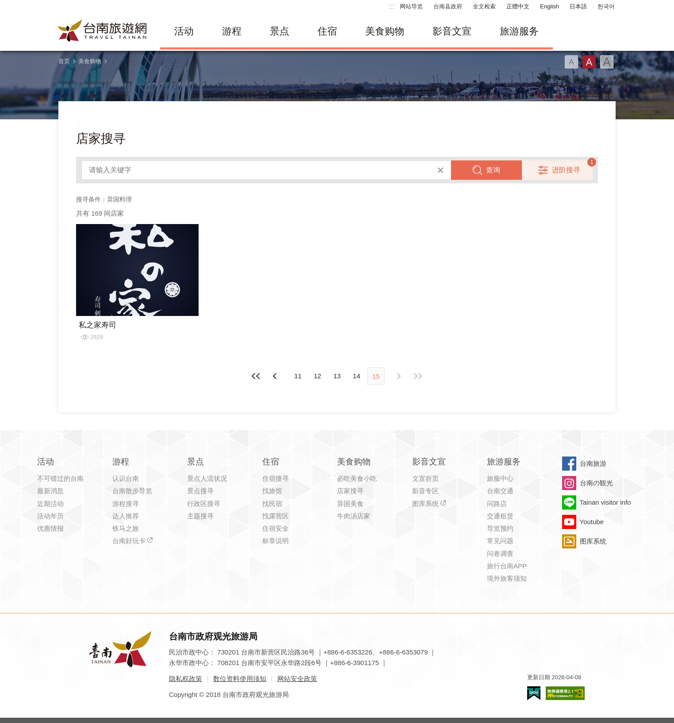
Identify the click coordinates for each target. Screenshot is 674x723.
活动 (184, 31)
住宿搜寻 (275, 478)
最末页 (418, 376)
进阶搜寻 (566, 170)
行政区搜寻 (203, 503)
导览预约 (500, 528)
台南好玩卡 (129, 540)
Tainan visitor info (605, 502)
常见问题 (500, 540)
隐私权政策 (185, 678)
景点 (279, 31)
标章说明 (275, 540)
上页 (398, 376)
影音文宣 (452, 31)
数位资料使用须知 (239, 678)
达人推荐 (125, 516)
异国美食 (350, 503)
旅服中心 (500, 478)
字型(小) (571, 61)
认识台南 (125, 478)
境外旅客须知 (507, 578)
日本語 (578, 6)
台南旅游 (593, 463)
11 (298, 376)
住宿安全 (275, 528)
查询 (493, 170)
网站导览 (411, 6)
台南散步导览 (132, 491)
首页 (64, 61)
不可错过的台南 (60, 478)
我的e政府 (533, 693)
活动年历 (50, 516)
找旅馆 (272, 491)
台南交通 (500, 491)
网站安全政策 (297, 678)
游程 (231, 31)
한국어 (606, 6)
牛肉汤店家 (353, 516)
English (549, 6)
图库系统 (425, 503)
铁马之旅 (125, 528)
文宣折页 (425, 478)
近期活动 (50, 503)
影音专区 (425, 491)
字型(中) (589, 61)
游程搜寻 (125, 503)
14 (356, 376)
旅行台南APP (507, 566)
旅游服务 (519, 31)
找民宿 (272, 503)
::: (391, 6)
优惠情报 (50, 528)
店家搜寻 (350, 491)
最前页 (256, 376)
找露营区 (275, 516)
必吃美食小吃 (357, 478)
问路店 (497, 503)
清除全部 (440, 170)
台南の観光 (596, 483)
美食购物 (384, 31)
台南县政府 (447, 6)
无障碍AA (565, 693)
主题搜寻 (200, 516)
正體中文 (517, 6)
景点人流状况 (207, 478)
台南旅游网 (102, 31)
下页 (276, 376)
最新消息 (50, 491)
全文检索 (484, 6)
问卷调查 (500, 553)
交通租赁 (500, 516)
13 (337, 376)
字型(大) (606, 61)
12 (317, 376)
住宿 (327, 31)
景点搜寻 (200, 491)
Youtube (592, 521)
